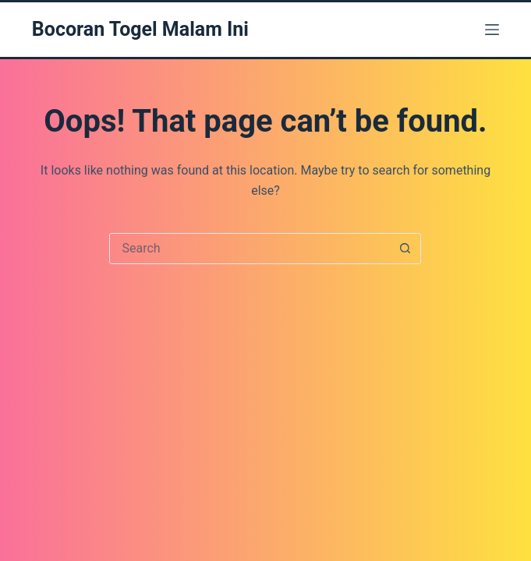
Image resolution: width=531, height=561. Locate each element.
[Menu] (492, 30)
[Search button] (404, 248)
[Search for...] (249, 248)
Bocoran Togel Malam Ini (140, 29)
